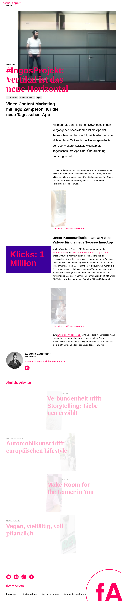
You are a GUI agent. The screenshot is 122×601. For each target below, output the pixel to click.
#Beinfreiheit (60, 252)
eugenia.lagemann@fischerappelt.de (46, 361)
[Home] (11, 2)
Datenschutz (30, 594)
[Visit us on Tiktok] (23, 577)
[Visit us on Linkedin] (8, 577)
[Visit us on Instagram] (16, 577)
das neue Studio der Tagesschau (91, 252)
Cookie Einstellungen (75, 594)
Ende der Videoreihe (69, 335)
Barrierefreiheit (50, 594)
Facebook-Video (76, 228)
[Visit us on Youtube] (31, 577)
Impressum (12, 594)
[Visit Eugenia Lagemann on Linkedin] (27, 368)
